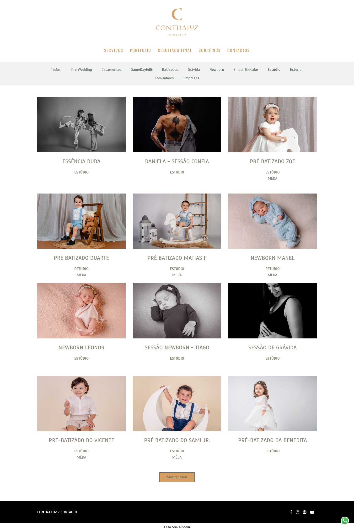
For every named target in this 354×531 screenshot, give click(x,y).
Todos (56, 69)
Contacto (69, 512)
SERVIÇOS (113, 50)
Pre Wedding (81, 69)
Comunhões (164, 78)
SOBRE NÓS (210, 50)
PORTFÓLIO (140, 50)
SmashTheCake (246, 69)
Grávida (194, 69)
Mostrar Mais (177, 477)
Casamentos (112, 69)
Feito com (177, 527)
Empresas (191, 78)
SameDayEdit (141, 69)
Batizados (170, 69)
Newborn (216, 69)
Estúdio (274, 69)
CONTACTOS (238, 50)
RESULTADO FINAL (175, 50)
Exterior (296, 69)
